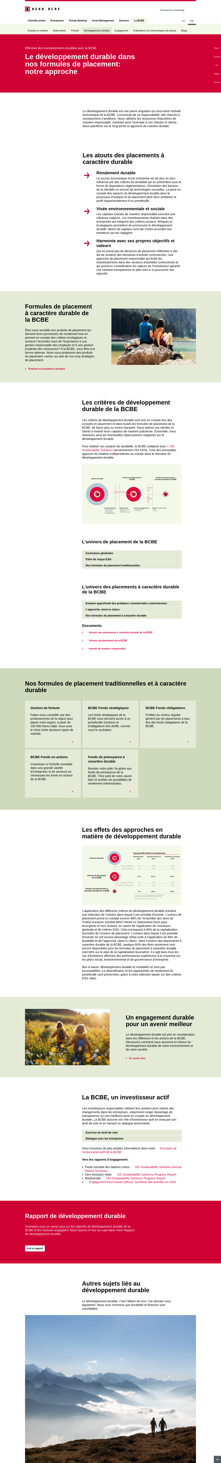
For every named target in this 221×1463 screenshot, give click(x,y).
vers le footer (217, 1459)
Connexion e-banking (174, 10)
